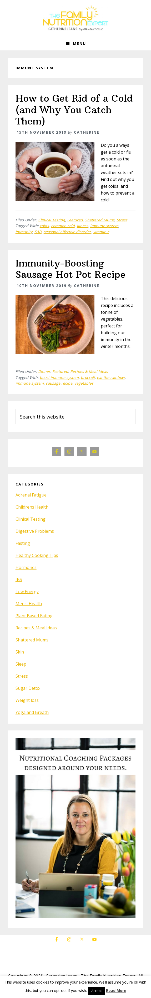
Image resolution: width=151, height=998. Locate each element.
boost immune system (59, 377)
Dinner (44, 371)
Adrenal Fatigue (31, 495)
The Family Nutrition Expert (75, 18)
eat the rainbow (111, 377)
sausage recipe (59, 383)
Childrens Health (32, 507)
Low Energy (27, 591)
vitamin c (101, 231)
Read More (116, 990)
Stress (122, 219)
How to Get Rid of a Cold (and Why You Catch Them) (74, 109)
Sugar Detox (28, 688)
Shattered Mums (99, 219)
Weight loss (27, 700)
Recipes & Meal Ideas (89, 371)
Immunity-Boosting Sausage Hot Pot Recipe (70, 268)
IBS (19, 579)
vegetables (83, 383)
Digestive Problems (35, 531)
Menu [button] (79, 43)
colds (44, 225)
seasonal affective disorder (67, 231)
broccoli (88, 377)
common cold (63, 225)
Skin (20, 652)
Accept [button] (96, 990)
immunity (24, 231)
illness (82, 225)
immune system (104, 225)
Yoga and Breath (32, 712)
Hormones (26, 567)
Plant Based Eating (34, 616)
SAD (38, 231)
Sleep (21, 664)
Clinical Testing (51, 219)
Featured (75, 219)
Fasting (23, 543)
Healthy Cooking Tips (37, 555)
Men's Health (29, 604)
